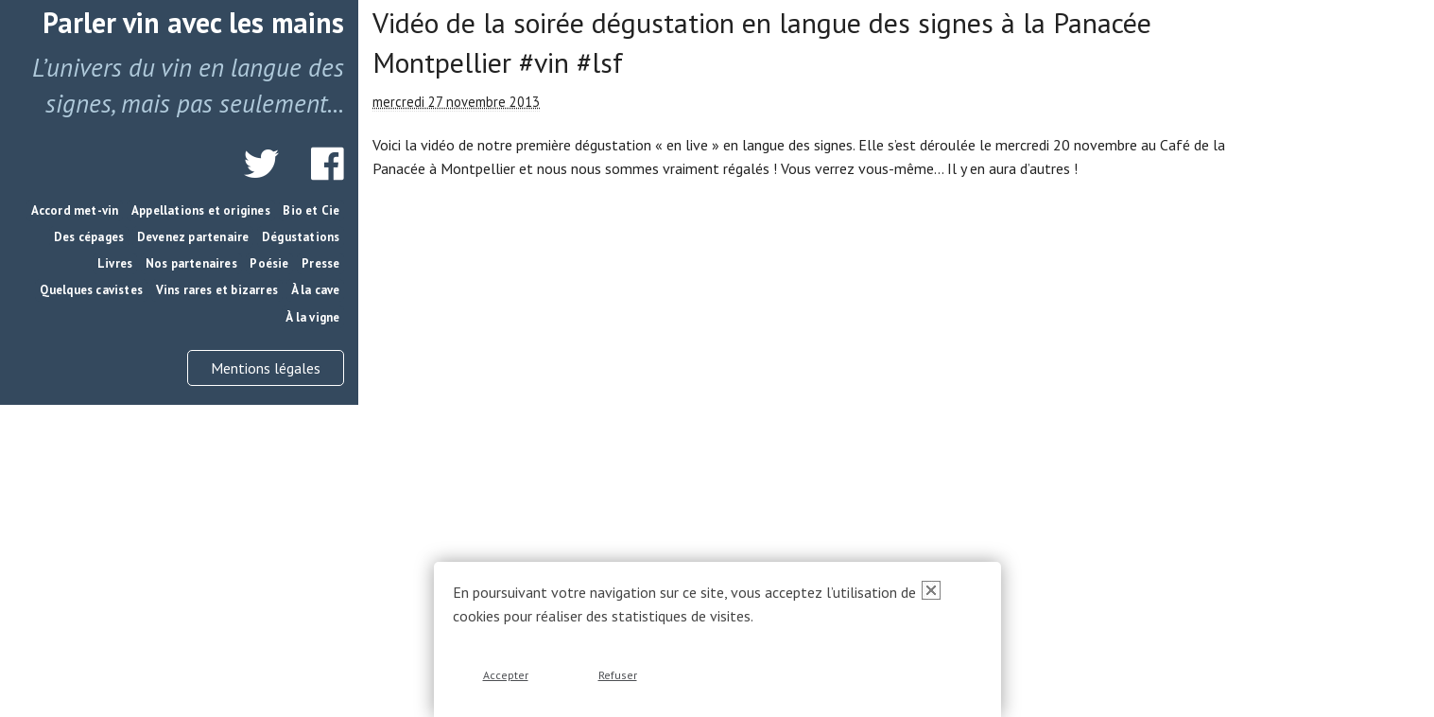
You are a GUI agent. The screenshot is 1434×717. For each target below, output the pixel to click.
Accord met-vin (75, 210)
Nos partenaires (191, 263)
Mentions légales (265, 367)
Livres (114, 263)
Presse (320, 263)
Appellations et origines (200, 210)
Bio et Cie (311, 210)
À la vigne (312, 317)
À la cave (315, 290)
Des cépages (89, 237)
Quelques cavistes (91, 290)
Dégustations (300, 237)
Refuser (617, 675)
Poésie (269, 263)
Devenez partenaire (193, 237)
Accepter (505, 675)
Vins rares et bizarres (217, 290)
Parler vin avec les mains (193, 22)
